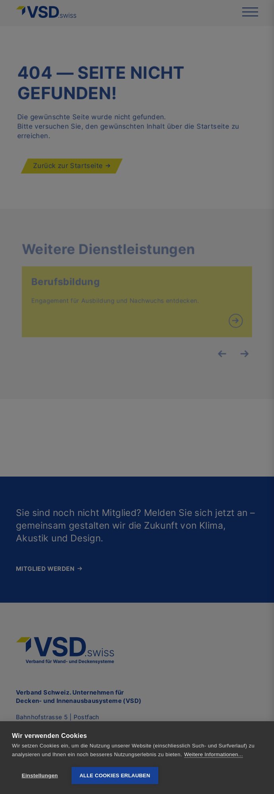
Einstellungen (39, 775)
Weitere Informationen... (213, 754)
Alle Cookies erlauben (115, 775)
